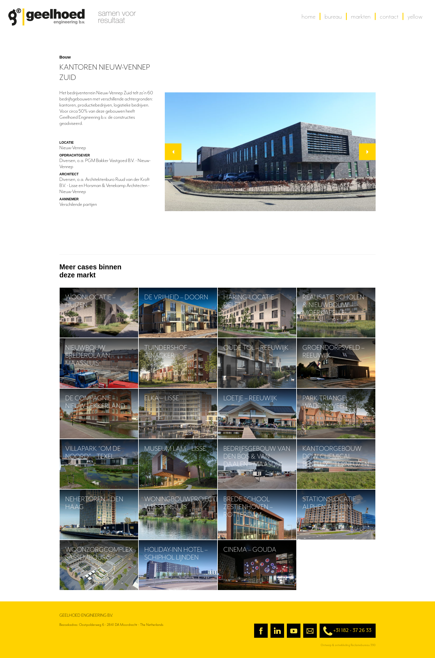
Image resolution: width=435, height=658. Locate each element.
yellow (415, 16)
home (308, 16)
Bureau (333, 16)
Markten (361, 16)
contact (389, 16)
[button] (173, 151)
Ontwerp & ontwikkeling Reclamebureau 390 (348, 645)
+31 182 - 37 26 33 (345, 631)
